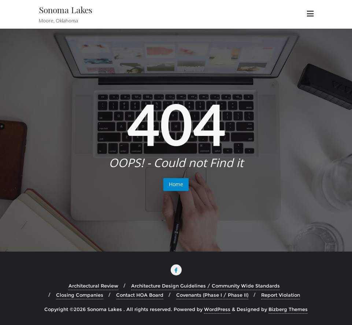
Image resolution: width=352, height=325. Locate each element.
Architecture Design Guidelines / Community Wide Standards (205, 286)
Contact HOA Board (139, 295)
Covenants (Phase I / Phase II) (212, 295)
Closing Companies (79, 295)
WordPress (217, 309)
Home (176, 184)
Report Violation (280, 295)
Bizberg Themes (288, 309)
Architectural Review (93, 286)
